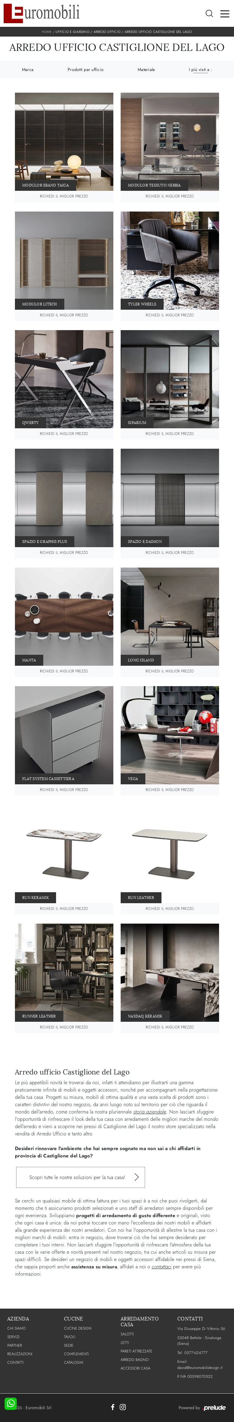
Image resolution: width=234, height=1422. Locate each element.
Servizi (13, 1337)
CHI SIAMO (16, 1328)
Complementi (76, 1354)
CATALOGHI (73, 1362)
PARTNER (14, 1345)
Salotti (127, 1334)
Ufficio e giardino (72, 31)
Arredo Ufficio (107, 31)
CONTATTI (15, 1362)
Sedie (68, 1345)
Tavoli (69, 1337)
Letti (125, 1342)
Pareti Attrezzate (136, 1351)
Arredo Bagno (135, 1360)
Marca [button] (28, 69)
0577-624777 (195, 1353)
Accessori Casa (136, 1368)
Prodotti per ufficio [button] (86, 69)
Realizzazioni (19, 1354)
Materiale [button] (146, 69)
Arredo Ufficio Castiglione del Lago (158, 31)
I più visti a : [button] (200, 69)
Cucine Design (77, 1328)
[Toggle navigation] (224, 13)
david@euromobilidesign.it (199, 1367)
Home (46, 31)
